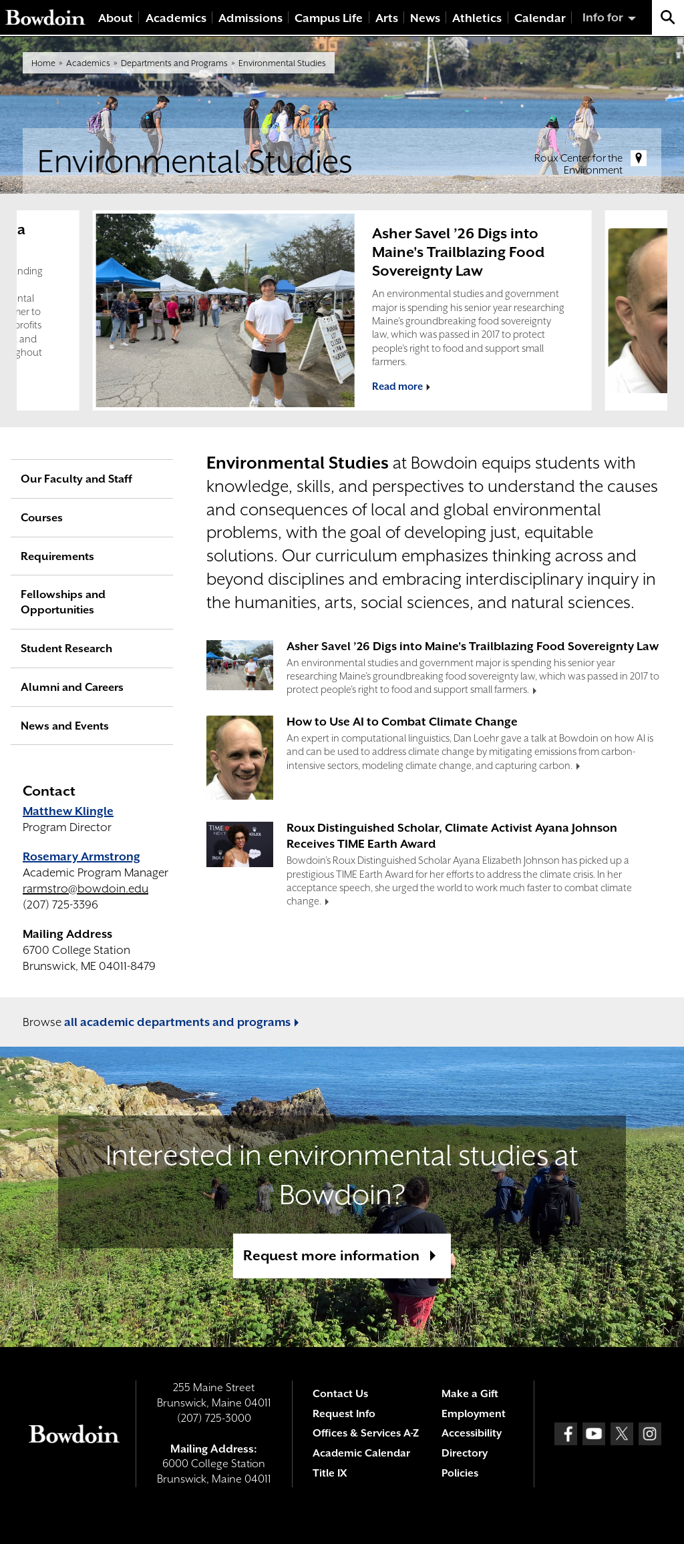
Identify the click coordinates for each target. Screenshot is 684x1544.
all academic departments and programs (177, 1022)
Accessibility (472, 1433)
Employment (474, 1414)
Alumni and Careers (72, 687)
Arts (386, 18)
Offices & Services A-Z (366, 1433)
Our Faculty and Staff (76, 479)
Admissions (250, 18)
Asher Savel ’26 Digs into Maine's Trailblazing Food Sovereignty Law (458, 252)
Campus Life (329, 18)
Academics (176, 18)
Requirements (57, 556)
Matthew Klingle (68, 811)
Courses (42, 517)
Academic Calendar (361, 1453)
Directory (465, 1453)
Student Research (66, 648)
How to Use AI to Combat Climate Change (402, 721)
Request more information (331, 1256)
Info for (602, 17)
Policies (460, 1473)
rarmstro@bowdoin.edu (85, 888)
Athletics (477, 18)
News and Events (65, 726)
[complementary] (342, 310)
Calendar (540, 18)
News (425, 18)
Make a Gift (470, 1394)
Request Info (344, 1414)
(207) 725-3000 (214, 1418)
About (115, 18)
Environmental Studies (282, 63)
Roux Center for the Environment (578, 164)
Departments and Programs (174, 63)
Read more (397, 386)
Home (43, 63)
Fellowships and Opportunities (63, 602)
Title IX (330, 1473)
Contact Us (340, 1394)
